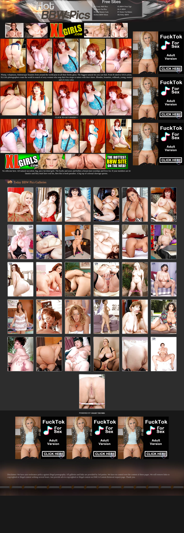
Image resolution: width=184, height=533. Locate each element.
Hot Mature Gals (102, 12)
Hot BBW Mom (102, 15)
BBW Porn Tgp (125, 6)
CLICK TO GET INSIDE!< (66, 117)
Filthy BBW (124, 15)
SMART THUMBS (98, 413)
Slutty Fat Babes (126, 12)
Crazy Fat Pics (101, 9)
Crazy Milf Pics (102, 6)
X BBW (123, 9)
